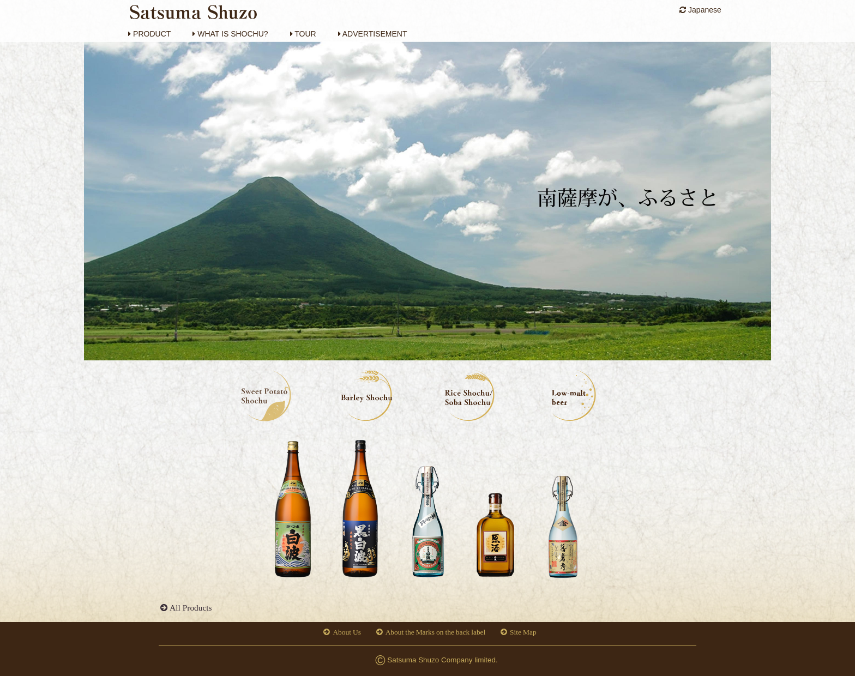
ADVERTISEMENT (372, 33)
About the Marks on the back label (436, 632)
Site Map (523, 632)
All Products (191, 607)
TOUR (303, 33)
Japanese (700, 9)
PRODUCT (149, 33)
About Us (347, 632)
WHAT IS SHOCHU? (230, 33)
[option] (292, 511)
